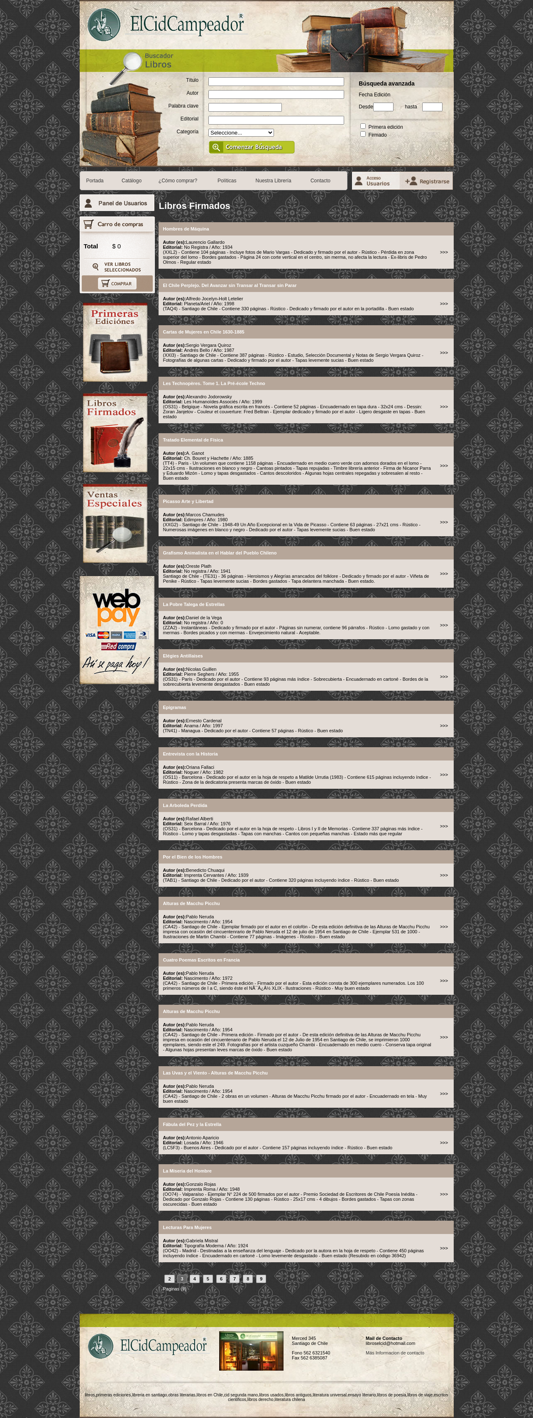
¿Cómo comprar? (178, 181)
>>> (444, 252)
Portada (95, 181)
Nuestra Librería (273, 181)
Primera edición (381, 127)
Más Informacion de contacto (395, 1352)
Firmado (373, 135)
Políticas (227, 181)
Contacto (320, 181)
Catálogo (132, 181)
